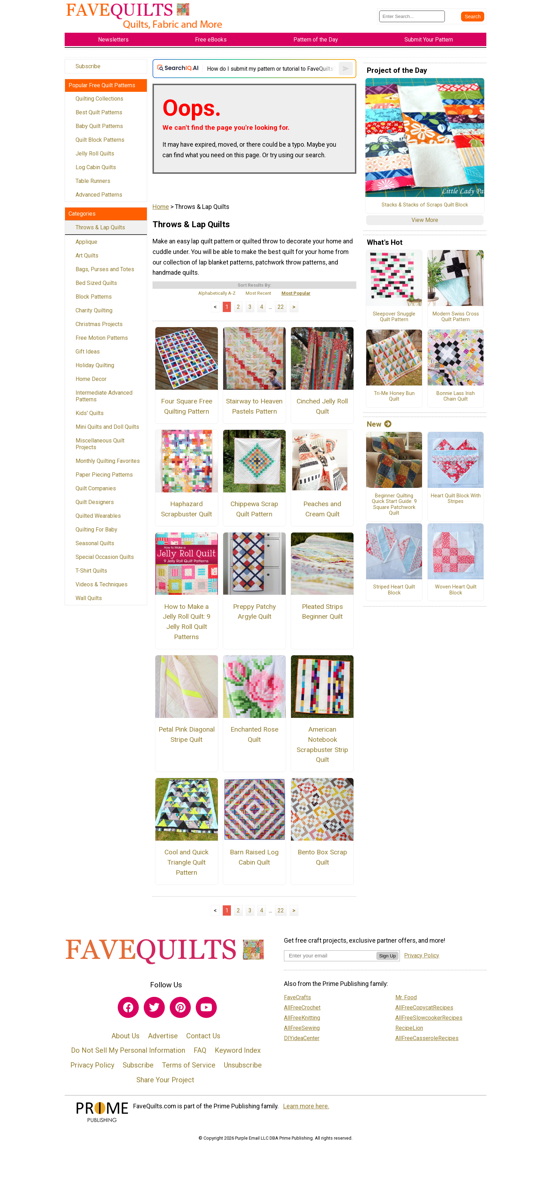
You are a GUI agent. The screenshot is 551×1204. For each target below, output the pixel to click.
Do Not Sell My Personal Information (128, 1050)
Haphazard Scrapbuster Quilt (186, 509)
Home (161, 206)
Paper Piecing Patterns (104, 474)
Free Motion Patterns (102, 338)
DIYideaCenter (301, 1038)
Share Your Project (165, 1080)
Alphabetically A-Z (216, 293)
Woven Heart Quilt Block (456, 590)
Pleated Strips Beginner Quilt (322, 612)
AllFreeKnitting (302, 1017)
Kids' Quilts (90, 413)
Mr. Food (406, 997)
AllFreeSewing (302, 1028)
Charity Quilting (94, 310)
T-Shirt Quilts (91, 570)
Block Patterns (94, 296)
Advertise (163, 1036)
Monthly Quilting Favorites (108, 461)
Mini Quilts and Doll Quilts (107, 426)
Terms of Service (188, 1065)
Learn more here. (306, 1106)
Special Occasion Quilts (105, 557)
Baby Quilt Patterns (99, 126)
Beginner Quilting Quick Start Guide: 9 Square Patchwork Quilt (394, 504)
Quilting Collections (99, 98)
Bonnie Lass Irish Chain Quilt (455, 396)
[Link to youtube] (206, 1007)
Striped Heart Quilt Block (394, 590)
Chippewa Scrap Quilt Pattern (254, 509)
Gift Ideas (88, 351)
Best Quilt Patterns (99, 112)
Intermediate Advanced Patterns (104, 396)
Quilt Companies (96, 488)
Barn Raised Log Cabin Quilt (254, 857)
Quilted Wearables (98, 515)
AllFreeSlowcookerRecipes (428, 1017)
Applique (86, 241)
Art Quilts (87, 255)
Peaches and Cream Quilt (322, 509)
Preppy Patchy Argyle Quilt (254, 612)
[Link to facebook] (128, 1007)
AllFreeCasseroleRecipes (427, 1038)
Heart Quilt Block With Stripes (456, 499)
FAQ (200, 1050)
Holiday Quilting (95, 365)
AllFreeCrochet (302, 1007)
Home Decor (91, 379)
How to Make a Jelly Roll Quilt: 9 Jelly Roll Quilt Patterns (186, 622)
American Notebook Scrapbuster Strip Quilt (322, 744)
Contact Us (203, 1036)
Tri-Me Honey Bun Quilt (394, 396)
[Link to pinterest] (180, 1007)
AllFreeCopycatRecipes (424, 1007)
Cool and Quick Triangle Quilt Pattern (186, 862)
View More (424, 220)
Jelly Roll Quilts (95, 153)
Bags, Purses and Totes (105, 269)
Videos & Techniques (102, 584)
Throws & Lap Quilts (100, 227)
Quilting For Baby (96, 529)
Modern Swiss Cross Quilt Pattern (456, 317)
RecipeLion (409, 1028)
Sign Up (387, 955)
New (379, 424)
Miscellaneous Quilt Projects (100, 444)
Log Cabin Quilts (96, 167)
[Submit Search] (472, 16)
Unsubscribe (243, 1065)
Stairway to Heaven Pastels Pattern (254, 406)
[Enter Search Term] (412, 16)
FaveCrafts (297, 997)
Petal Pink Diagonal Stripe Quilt (186, 734)
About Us (125, 1036)
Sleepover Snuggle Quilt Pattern (394, 317)
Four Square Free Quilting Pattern (186, 406)
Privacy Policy (92, 1065)
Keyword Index (238, 1050)
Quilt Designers (95, 502)
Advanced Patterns (99, 194)
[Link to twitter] (154, 1007)
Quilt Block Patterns (100, 139)
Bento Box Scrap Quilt (322, 857)
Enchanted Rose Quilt (254, 734)
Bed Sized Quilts (96, 283)
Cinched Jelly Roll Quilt (322, 406)
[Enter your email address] (330, 955)
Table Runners (93, 181)
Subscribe (88, 66)
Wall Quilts (89, 598)
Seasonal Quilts (95, 543)
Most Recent (258, 293)
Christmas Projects (99, 324)
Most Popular (296, 293)
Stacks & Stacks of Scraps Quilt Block (425, 205)
